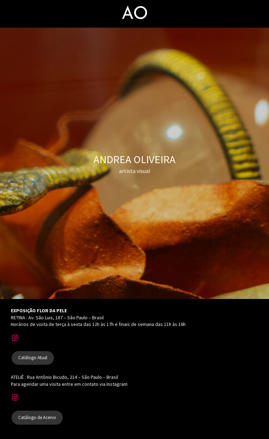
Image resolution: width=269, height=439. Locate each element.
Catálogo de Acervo (37, 417)
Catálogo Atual (32, 358)
